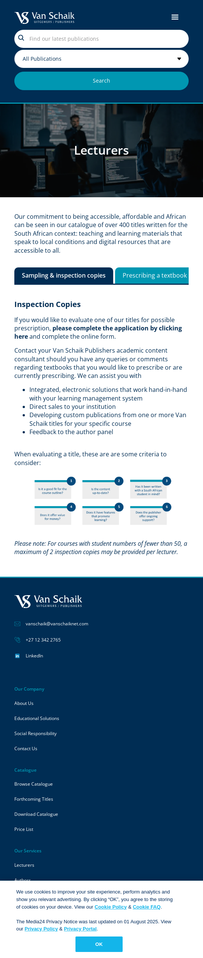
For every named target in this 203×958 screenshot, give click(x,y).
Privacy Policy (41, 931)
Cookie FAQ (147, 909)
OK (99, 946)
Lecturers (24, 865)
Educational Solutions (36, 718)
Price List (23, 829)
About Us (24, 703)
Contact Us (25, 748)
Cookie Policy (111, 909)
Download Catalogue (36, 814)
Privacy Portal (80, 931)
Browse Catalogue (33, 784)
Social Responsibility (35, 733)
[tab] (63, 275)
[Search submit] (101, 81)
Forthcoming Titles (33, 799)
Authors (22, 880)
